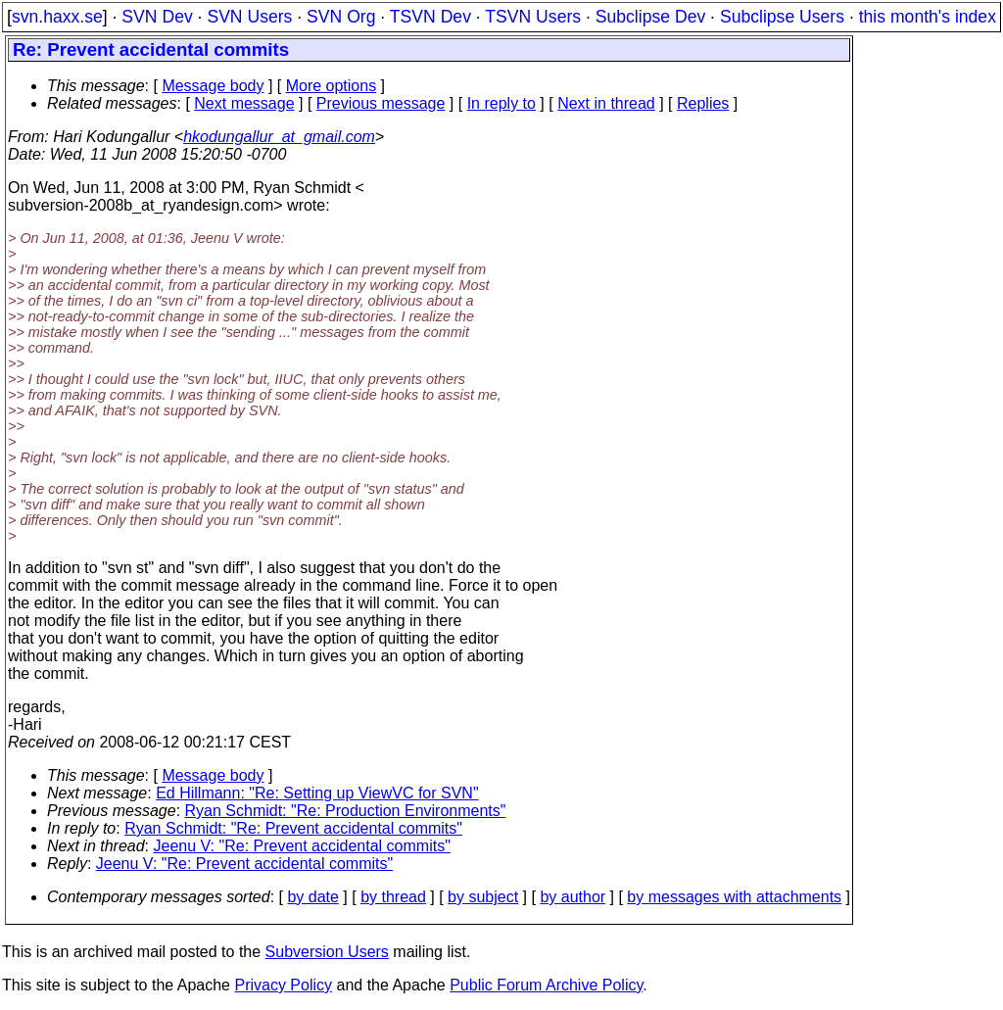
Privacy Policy (283, 985)
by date (312, 897)
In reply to (501, 103)
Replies (703, 103)
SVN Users (249, 16)
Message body (212, 85)
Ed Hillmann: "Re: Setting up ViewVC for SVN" (317, 793)
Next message (244, 103)
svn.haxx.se (57, 16)
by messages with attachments (734, 897)
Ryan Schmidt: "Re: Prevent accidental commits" (293, 828)
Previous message (381, 103)
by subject (483, 897)
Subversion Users (327, 951)
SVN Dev (156, 16)
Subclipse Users (782, 16)
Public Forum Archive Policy (546, 985)
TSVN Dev (430, 16)
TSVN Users (533, 16)
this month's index (927, 16)
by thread (393, 897)
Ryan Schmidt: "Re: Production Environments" (345, 810)
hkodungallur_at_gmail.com (279, 136)
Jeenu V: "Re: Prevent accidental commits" (302, 846)
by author (572, 897)
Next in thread (606, 103)
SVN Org (341, 16)
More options (331, 85)
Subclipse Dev (650, 16)
